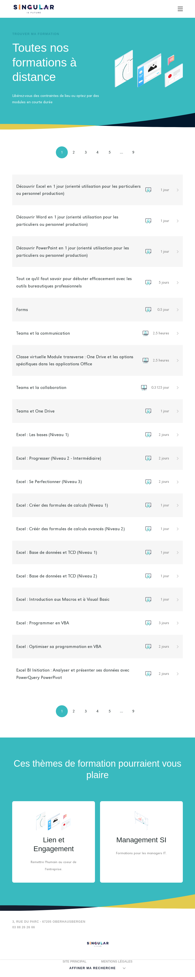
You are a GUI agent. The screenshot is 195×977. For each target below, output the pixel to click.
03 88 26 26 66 (23, 927)
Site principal (74, 961)
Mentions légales (116, 961)
